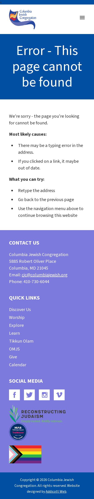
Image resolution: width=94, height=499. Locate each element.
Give (13, 357)
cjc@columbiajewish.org (45, 275)
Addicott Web (56, 491)
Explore (16, 325)
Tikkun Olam (21, 341)
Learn (14, 333)
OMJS (14, 349)
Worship (17, 317)
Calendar (17, 365)
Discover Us (20, 310)
